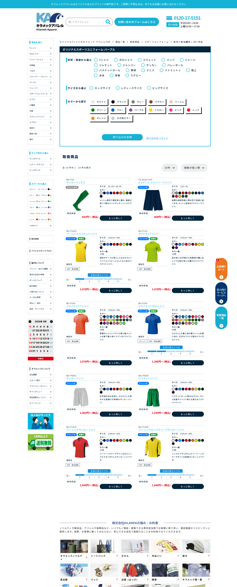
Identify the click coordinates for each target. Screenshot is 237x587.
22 (51, 342)
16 (30, 342)
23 (30, 346)
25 (37, 346)
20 (44, 342)
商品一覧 (120, 41)
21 (47, 342)
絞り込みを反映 (122, 137)
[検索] (107, 22)
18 (37, 342)
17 (34, 342)
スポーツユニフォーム (157, 41)
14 (47, 338)
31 (47, 330)
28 (37, 330)
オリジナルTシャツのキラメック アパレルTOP (85, 41)
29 (40, 330)
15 (51, 338)
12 (40, 338)
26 (30, 330)
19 (40, 342)
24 (34, 346)
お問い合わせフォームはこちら (137, 22)
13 (44, 338)
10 (34, 338)
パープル (198, 41)
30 (44, 330)
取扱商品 (135, 41)
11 (37, 338)
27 (34, 330)
